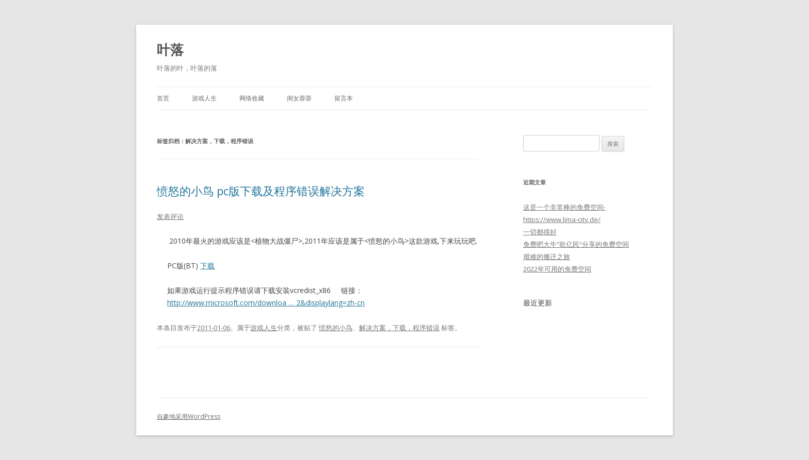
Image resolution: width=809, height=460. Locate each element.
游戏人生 (204, 98)
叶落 (170, 49)
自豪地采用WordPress (188, 416)
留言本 (343, 98)
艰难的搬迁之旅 (546, 256)
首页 (163, 98)
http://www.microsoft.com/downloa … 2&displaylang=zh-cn (266, 303)
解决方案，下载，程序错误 (399, 327)
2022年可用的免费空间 (557, 269)
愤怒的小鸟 (335, 327)
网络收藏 (251, 98)
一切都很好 (540, 231)
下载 (207, 265)
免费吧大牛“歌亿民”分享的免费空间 (576, 244)
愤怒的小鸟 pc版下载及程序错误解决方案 (261, 190)
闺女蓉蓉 (299, 98)
